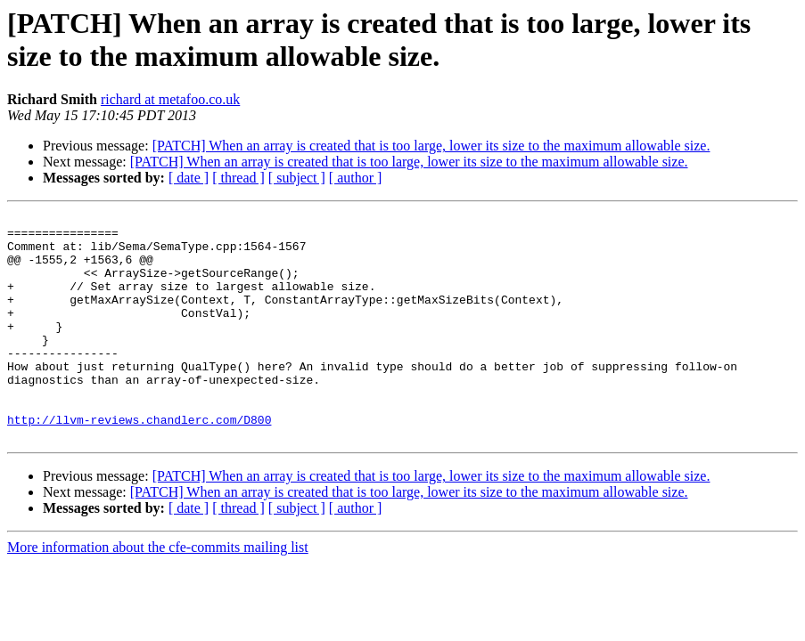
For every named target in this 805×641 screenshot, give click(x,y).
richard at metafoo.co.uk (170, 99)
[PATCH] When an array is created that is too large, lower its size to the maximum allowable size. (431, 145)
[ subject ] (296, 177)
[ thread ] (238, 177)
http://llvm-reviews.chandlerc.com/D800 (139, 462)
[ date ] (188, 177)
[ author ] (355, 177)
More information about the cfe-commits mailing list (157, 592)
